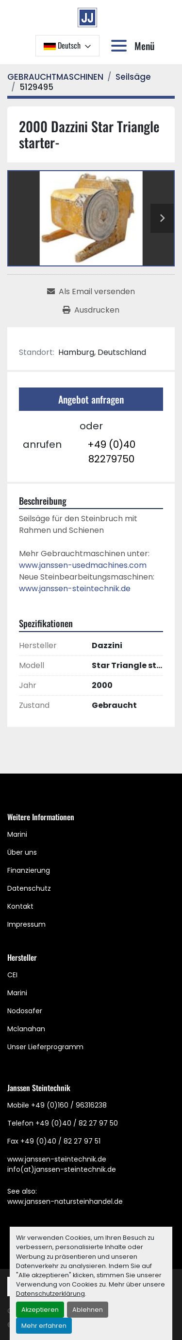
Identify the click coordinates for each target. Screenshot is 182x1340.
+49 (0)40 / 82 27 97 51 (60, 1141)
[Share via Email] (91, 291)
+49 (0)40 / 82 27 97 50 (76, 1123)
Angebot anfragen (91, 399)
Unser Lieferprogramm (45, 1047)
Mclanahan (26, 1029)
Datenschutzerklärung (50, 1293)
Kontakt (20, 906)
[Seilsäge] (133, 77)
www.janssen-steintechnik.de (75, 588)
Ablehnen (87, 1309)
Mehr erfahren (43, 1326)
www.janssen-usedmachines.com (83, 565)
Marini (17, 834)
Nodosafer (24, 1011)
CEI (12, 975)
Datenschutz (29, 888)
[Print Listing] (91, 310)
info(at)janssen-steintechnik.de (61, 1169)
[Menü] (121, 46)
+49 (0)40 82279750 (111, 452)
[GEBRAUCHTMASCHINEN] (55, 77)
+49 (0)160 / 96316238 (69, 1105)
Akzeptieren (40, 1309)
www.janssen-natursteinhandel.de (65, 1201)
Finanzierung (28, 870)
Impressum (26, 924)
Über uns (22, 852)
